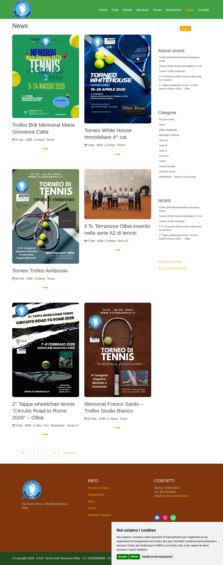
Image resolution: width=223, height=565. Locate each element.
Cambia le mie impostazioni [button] (157, 556)
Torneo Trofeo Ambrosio (40, 270)
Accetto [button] (122, 556)
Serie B (163, 145)
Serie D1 (163, 156)
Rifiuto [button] (134, 556)
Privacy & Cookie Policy (173, 268)
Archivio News (167, 119)
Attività (127, 10)
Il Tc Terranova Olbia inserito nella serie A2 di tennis (117, 229)
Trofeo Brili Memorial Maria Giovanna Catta (43, 128)
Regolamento (96, 494)
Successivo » (69, 453)
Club (115, 10)
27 (54, 453)
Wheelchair (173, 10)
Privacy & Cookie (98, 487)
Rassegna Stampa (169, 135)
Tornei (157, 10)
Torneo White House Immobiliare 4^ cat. (108, 133)
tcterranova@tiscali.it (176, 495)
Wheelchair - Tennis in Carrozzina (65, 425)
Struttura (142, 10)
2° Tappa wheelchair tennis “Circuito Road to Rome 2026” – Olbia (43, 410)
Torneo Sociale (167, 166)
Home (103, 10)
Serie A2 (123, 240)
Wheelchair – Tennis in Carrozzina (177, 176)
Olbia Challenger (168, 129)
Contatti (203, 10)
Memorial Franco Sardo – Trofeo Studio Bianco (113, 407)
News (190, 10)
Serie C (163, 150)
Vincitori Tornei (167, 171)
